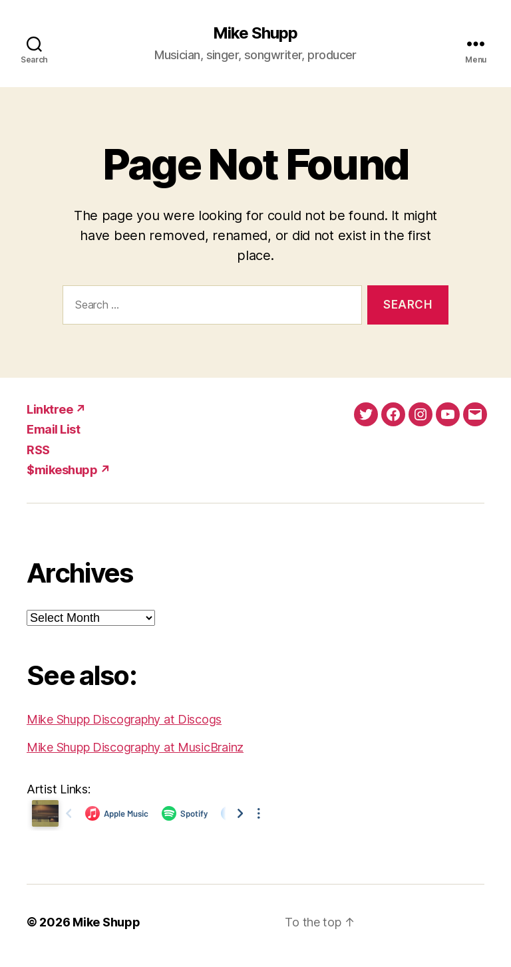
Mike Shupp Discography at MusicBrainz (135, 747)
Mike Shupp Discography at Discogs (124, 719)
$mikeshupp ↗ (68, 470)
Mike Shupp (255, 33)
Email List (53, 429)
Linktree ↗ (56, 409)
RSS (38, 450)
